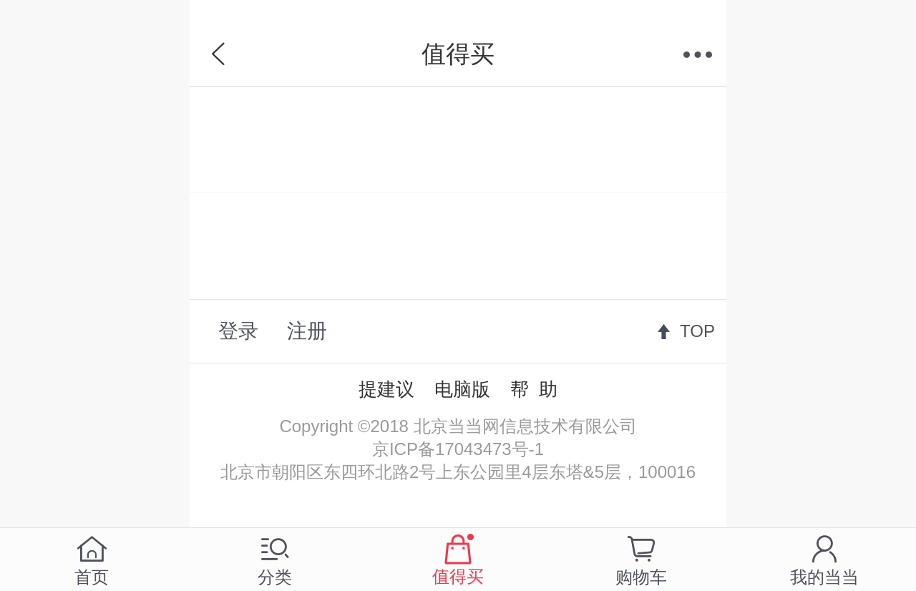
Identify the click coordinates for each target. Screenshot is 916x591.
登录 (238, 331)
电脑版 (462, 389)
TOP (697, 331)
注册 (307, 331)
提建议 (386, 389)
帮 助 (533, 389)
